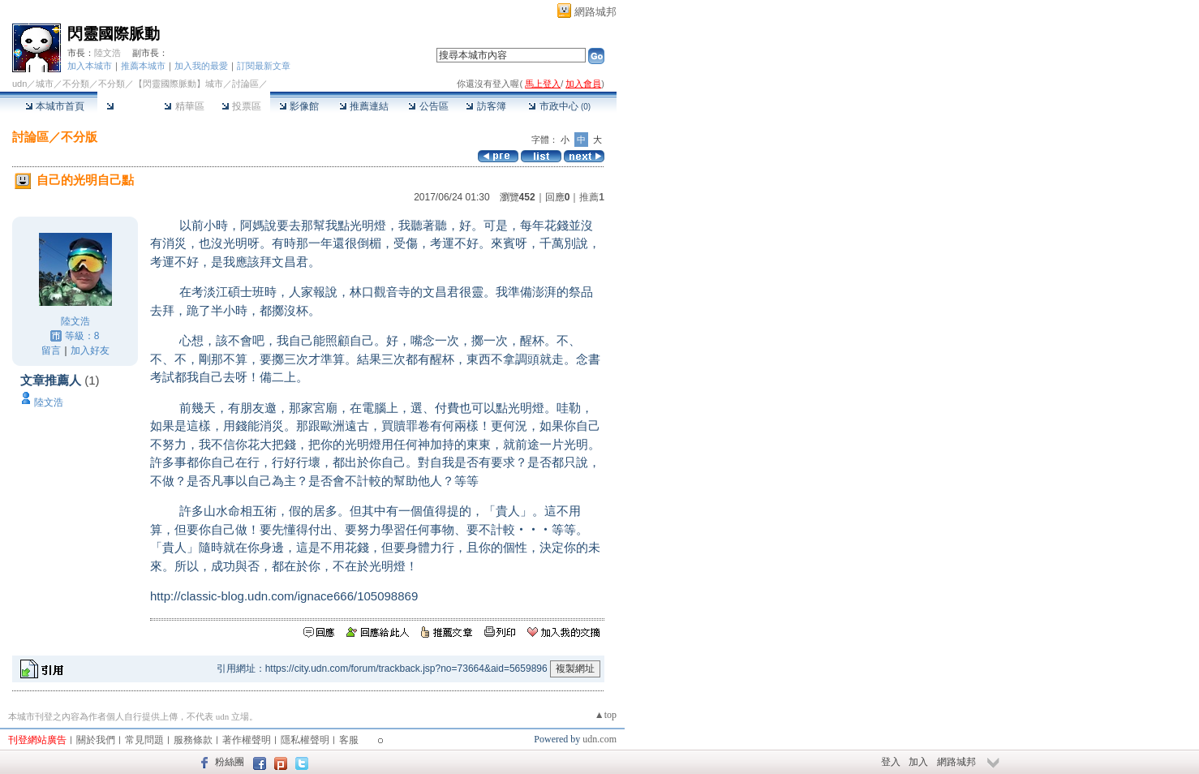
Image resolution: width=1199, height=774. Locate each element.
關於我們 (95, 740)
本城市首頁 (54, 106)
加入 (918, 762)
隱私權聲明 (305, 740)
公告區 (428, 106)
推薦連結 (364, 106)
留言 (51, 350)
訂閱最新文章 (263, 66)
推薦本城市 (143, 66)
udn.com (599, 739)
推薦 (591, 197)
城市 (45, 83)
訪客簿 (485, 106)
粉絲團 (229, 762)
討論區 (126, 106)
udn (19, 83)
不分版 (79, 137)
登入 (890, 762)
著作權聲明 (246, 740)
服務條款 (193, 740)
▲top (606, 714)
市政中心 (559, 106)
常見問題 (144, 740)
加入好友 (90, 350)
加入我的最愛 (201, 66)
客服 (349, 740)
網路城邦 (595, 12)
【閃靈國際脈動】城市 (178, 83)
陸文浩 (107, 53)
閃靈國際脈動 (113, 33)
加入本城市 (89, 66)
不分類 (75, 83)
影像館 (299, 106)
